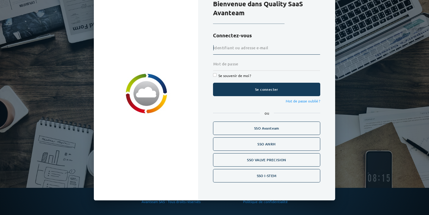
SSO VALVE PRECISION (266, 159)
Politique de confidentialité (265, 201)
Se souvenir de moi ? (234, 75)
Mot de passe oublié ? (303, 101)
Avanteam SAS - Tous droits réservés (171, 201)
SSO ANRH (266, 144)
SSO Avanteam (266, 128)
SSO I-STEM (267, 175)
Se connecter (266, 89)
